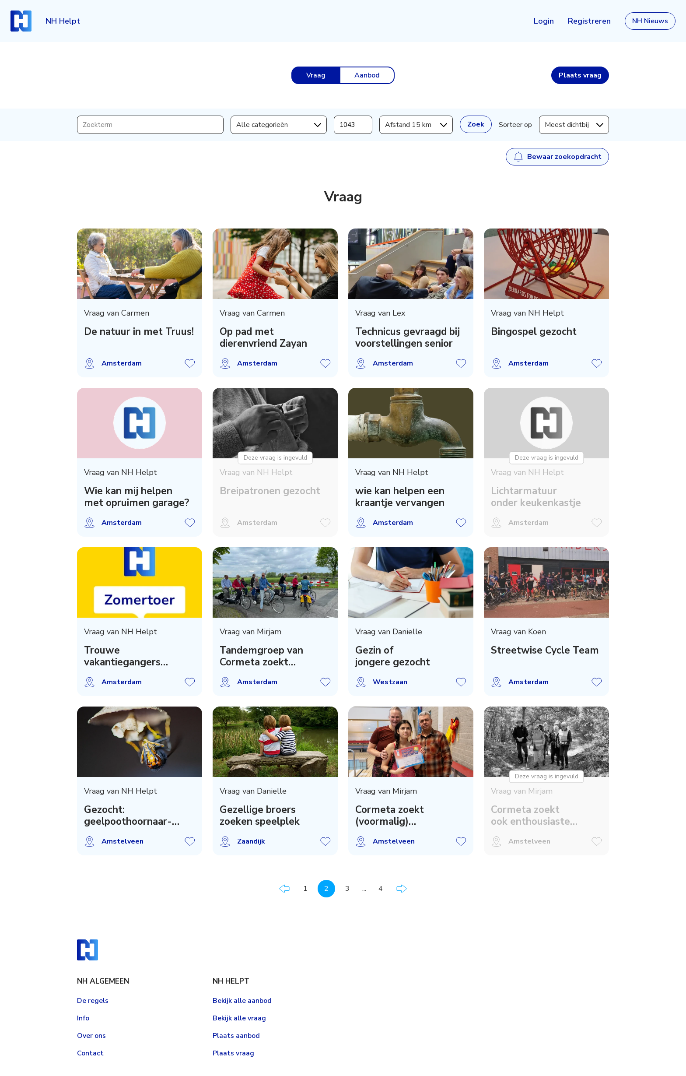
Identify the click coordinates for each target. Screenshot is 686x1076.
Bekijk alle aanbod (242, 1001)
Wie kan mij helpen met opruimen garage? (136, 497)
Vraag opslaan (190, 363)
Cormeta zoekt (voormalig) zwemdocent (389, 815)
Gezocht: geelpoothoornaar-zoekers (128, 815)
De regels (92, 1001)
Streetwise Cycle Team (545, 650)
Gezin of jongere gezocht (392, 656)
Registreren (589, 21)
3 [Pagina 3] (347, 888)
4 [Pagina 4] (380, 888)
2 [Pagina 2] (326, 888)
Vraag (316, 75)
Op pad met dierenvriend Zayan (263, 337)
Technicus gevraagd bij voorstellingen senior (407, 337)
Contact (90, 1053)
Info (83, 1018)
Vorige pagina (284, 888)
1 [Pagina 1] (305, 888)
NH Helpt (63, 21)
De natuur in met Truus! (139, 332)
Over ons (91, 1036)
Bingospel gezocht (534, 332)
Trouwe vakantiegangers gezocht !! (122, 656)
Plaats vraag (233, 1053)
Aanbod (367, 75)
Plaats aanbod (236, 1036)
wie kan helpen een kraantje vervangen (399, 497)
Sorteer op (515, 125)
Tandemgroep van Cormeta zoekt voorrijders (261, 656)
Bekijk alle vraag (239, 1018)
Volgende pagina (401, 888)
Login (544, 21)
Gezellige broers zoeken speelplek (260, 815)
